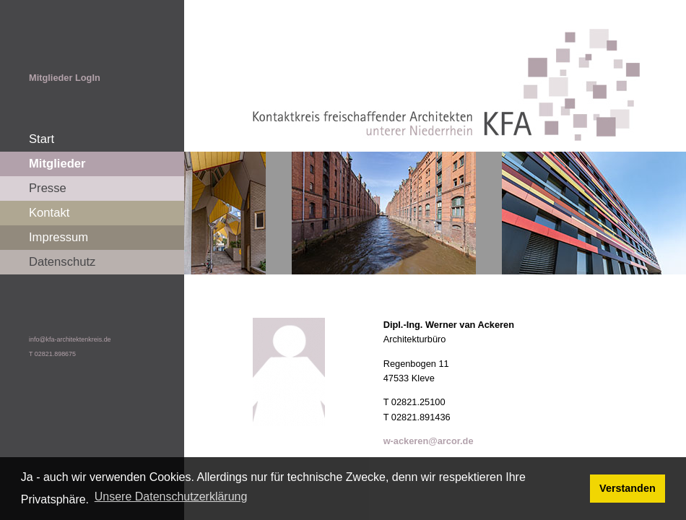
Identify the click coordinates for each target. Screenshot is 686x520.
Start (41, 139)
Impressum (58, 237)
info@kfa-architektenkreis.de (70, 339)
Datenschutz (62, 262)
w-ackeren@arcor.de (428, 441)
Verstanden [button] (627, 488)
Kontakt (49, 213)
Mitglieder (57, 163)
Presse (47, 188)
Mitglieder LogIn (64, 77)
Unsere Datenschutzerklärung (171, 496)
